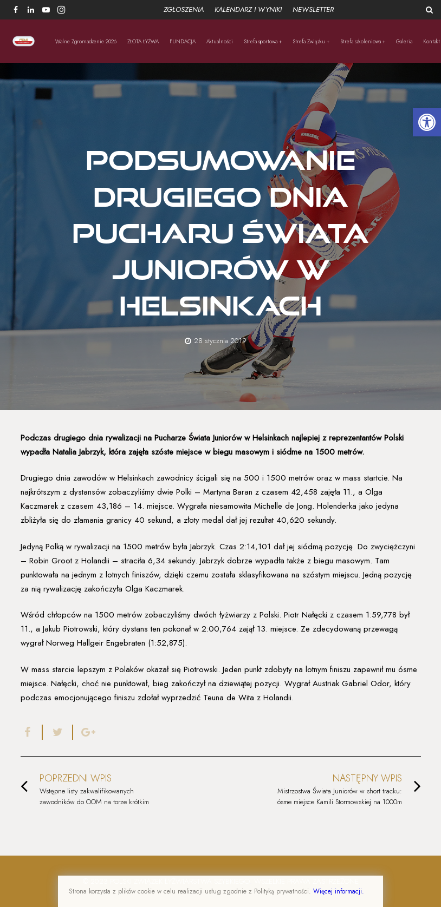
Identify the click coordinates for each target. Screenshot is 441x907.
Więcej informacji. (338, 891)
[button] (427, 122)
